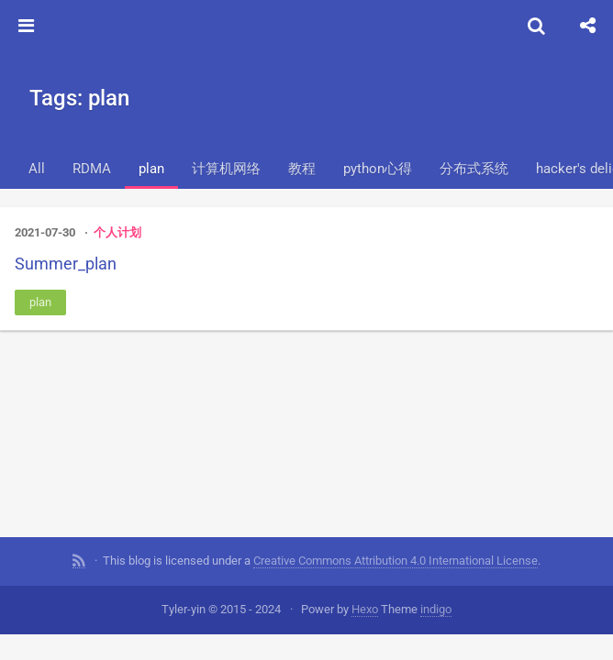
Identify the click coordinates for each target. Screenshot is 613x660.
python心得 (377, 168)
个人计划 (117, 232)
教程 (302, 168)
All (36, 168)
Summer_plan (66, 263)
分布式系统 (474, 168)
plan (151, 168)
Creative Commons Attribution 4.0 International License (395, 560)
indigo (435, 609)
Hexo (364, 609)
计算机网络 (226, 168)
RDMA (91, 168)
